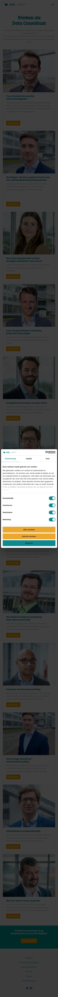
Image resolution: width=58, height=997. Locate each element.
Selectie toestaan (29, 536)
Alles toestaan (29, 530)
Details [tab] (29, 459)
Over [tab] (48, 459)
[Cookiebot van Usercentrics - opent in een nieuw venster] (45, 452)
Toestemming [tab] (10, 459)
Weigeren (29, 543)
